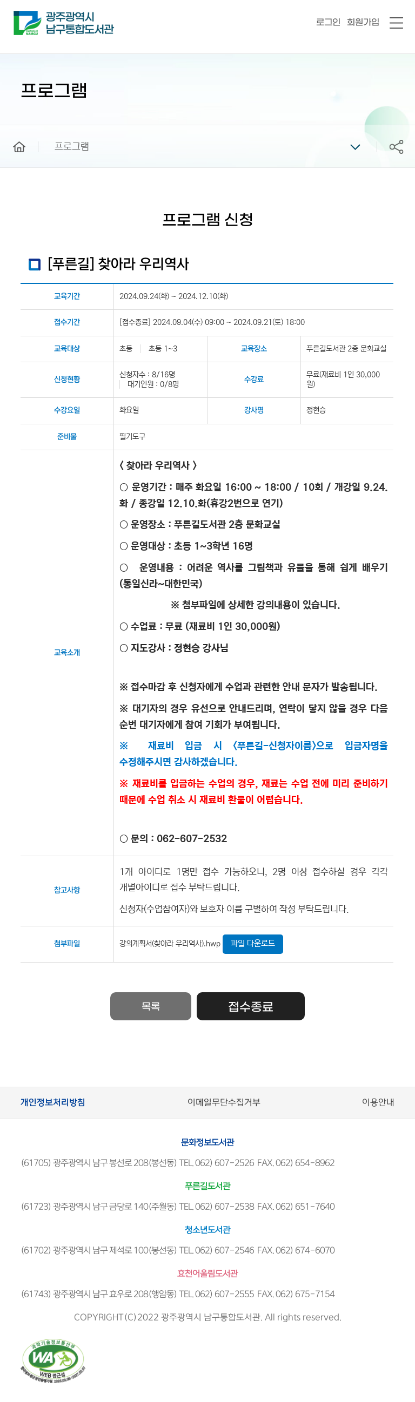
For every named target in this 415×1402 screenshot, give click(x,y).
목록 (151, 1007)
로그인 (328, 22)
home (11, 130)
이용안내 (378, 1102)
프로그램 (72, 146)
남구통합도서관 (28, 16)
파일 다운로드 (253, 943)
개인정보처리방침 (53, 1102)
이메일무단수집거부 (224, 1102)
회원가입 (363, 22)
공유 (396, 147)
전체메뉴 (396, 23)
